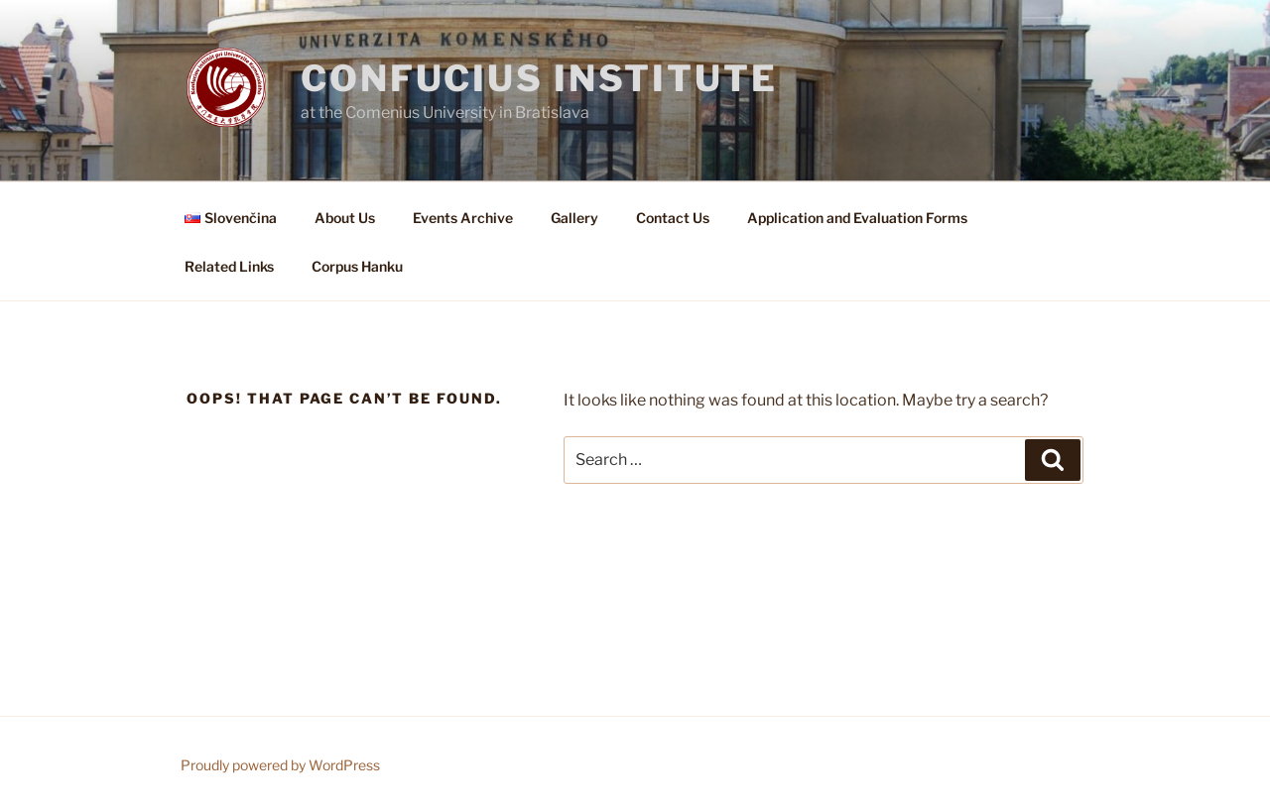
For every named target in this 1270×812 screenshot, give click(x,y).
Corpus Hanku (357, 266)
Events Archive (463, 217)
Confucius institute (539, 78)
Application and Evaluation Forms (857, 217)
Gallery (574, 217)
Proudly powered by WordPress (280, 764)
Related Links (229, 266)
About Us (345, 217)
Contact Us (672, 217)
